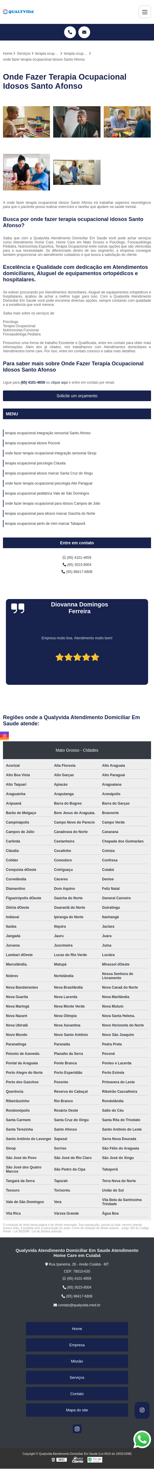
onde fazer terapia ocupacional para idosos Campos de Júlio (52, 503)
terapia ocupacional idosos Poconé (32, 443)
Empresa (77, 1345)
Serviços (77, 1377)
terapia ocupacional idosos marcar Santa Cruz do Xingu (49, 473)
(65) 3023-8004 (77, 565)
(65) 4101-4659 (33, 382)
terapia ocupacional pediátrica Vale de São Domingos (47, 493)
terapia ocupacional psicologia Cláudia (35, 463)
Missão (77, 1361)
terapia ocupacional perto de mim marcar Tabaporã (45, 524)
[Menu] (144, 12)
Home (77, 1328)
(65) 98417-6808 (76, 572)
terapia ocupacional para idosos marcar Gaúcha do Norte (50, 513)
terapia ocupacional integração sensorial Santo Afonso (48, 433)
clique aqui (59, 382)
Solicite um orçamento (77, 395)
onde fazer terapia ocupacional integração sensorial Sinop (50, 453)
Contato (77, 1394)
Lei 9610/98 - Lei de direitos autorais (38, 1231)
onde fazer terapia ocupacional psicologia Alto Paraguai (49, 483)
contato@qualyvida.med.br (77, 1305)
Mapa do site (77, 1410)
